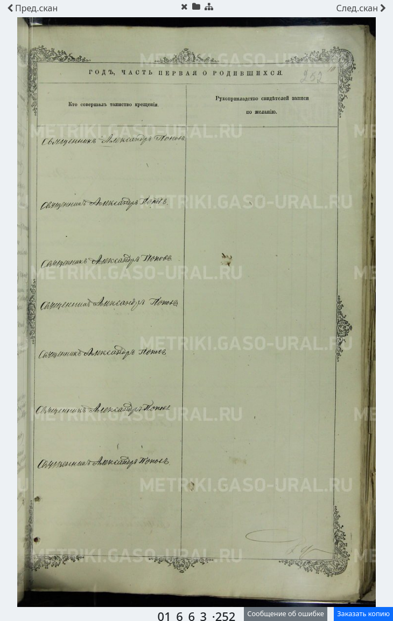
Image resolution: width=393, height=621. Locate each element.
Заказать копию (363, 613)
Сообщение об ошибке (285, 613)
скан (32, 8)
